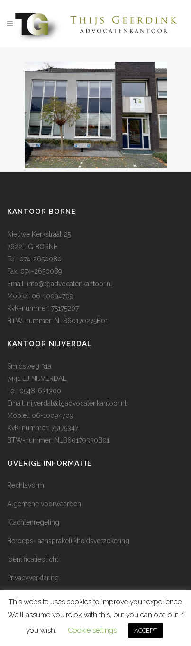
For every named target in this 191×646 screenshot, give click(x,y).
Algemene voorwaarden (44, 504)
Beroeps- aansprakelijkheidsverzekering (68, 540)
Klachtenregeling (33, 522)
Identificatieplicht (32, 559)
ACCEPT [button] (145, 630)
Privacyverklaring (33, 577)
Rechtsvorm (25, 485)
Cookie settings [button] (92, 630)
